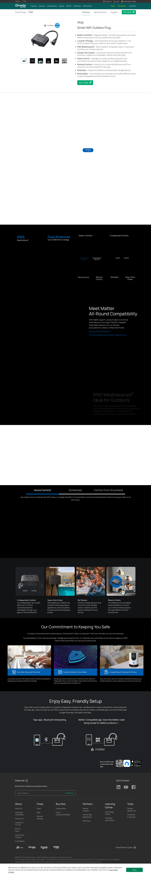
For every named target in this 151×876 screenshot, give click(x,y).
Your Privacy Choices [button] (19, 836)
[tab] (24, 60)
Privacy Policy (18, 830)
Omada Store (61, 808)
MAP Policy (87, 821)
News (39, 808)
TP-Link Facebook (133, 787)
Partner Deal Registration (87, 815)
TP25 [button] (30, 12)
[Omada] (32, 847)
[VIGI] (56, 847)
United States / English (124, 847)
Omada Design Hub (131, 809)
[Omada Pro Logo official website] (17, 1)
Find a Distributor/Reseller (63, 813)
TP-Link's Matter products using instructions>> (108, 335)
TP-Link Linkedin (118, 787)
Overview (86, 12)
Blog (38, 812)
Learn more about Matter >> (100, 331)
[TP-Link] (19, 847)
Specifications (100, 12)
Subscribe (69, 793)
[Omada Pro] (44, 847)
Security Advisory (40, 817)
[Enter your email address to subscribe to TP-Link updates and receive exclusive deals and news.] (39, 793)
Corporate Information (19, 813)
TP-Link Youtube (126, 787)
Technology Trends (109, 813)
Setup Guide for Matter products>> (101, 722)
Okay (134, 870)
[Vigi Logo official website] (24, 1)
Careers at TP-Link (19, 823)
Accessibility (19, 841)
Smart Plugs (20, 12)
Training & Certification (109, 819)
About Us (18, 808)
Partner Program (86, 809)
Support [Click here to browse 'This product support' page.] (114, 12)
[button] (107, 1)
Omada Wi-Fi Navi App (131, 815)
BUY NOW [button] (127, 12)
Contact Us (19, 819)
